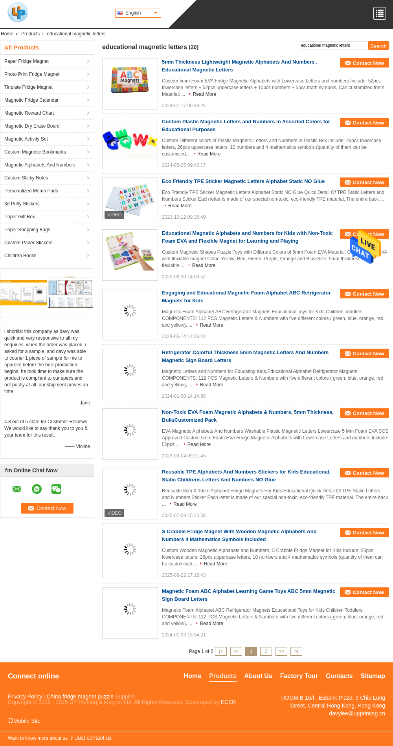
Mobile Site (24, 721)
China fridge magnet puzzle (80, 696)
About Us (258, 676)
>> (281, 651)
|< (221, 651)
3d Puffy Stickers (22, 204)
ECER (228, 702)
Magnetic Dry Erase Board (32, 126)
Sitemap (373, 676)
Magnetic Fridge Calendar (31, 100)
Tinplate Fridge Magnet (28, 87)
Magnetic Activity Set (26, 139)
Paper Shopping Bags (27, 229)
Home (7, 34)
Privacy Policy (25, 696)
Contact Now (368, 63)
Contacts (339, 676)
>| (296, 651)
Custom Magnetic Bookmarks (35, 152)
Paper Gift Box (19, 216)
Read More (204, 94)
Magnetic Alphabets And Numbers (39, 165)
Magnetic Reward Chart (29, 113)
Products (30, 34)
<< (236, 651)
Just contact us (93, 738)
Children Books (20, 255)
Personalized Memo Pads (31, 191)
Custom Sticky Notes (26, 178)
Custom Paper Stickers (28, 242)
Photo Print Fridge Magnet (31, 74)
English (141, 13)
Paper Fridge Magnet (26, 61)
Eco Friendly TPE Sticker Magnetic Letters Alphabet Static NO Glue (243, 181)
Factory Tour (299, 676)
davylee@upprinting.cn (357, 713)
